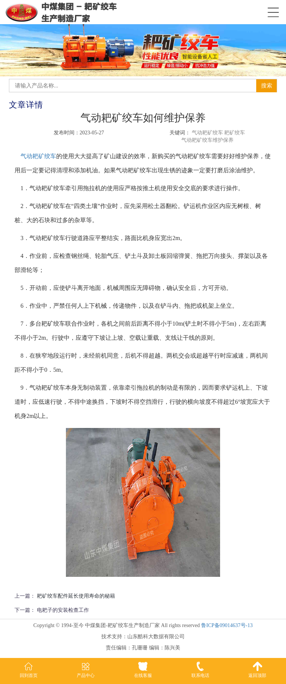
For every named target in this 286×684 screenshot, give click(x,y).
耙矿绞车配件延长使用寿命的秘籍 (76, 596)
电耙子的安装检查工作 (63, 610)
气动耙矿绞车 (38, 156)
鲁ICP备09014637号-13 (226, 625)
